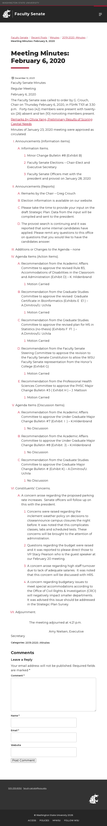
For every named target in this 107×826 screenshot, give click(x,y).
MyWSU (57, 820)
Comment (17, 675)
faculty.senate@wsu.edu (35, 788)
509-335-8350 (15, 788)
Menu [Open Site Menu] (100, 14)
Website (16, 745)
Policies (44, 820)
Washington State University (20, 2)
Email (15, 730)
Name (15, 715)
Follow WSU (71, 820)
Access (32, 820)
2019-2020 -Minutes (37, 642)
